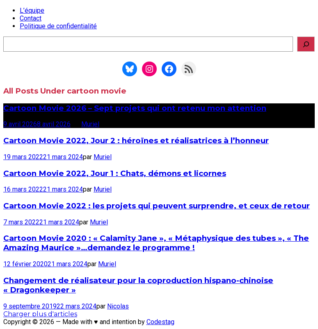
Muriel (90, 124)
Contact (30, 18)
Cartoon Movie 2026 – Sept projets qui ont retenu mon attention (134, 108)
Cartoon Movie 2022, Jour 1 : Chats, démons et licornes (114, 173)
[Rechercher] (306, 44)
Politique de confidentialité (58, 26)
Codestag (160, 322)
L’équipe (32, 10)
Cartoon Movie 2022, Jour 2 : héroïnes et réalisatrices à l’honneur (136, 140)
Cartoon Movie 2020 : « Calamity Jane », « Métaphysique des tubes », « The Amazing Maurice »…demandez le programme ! (156, 242)
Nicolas (118, 306)
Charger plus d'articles (40, 314)
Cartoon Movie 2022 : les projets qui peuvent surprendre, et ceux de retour (156, 205)
